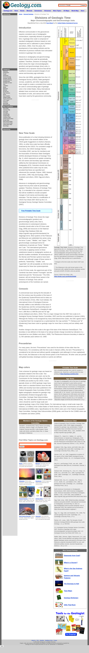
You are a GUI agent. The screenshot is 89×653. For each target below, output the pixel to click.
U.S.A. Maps (6, 100)
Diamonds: (38, 516)
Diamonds (5, 71)
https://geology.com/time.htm (69, 374)
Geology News (6, 81)
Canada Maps (6, 115)
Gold (4, 84)
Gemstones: (39, 481)
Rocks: (21, 463)
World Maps (6, 126)
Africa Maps (6, 108)
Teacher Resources (7, 98)
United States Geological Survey (68, 23)
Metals (4, 87)
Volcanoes (5, 101)
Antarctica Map (6, 109)
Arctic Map (5, 111)
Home (20, 14)
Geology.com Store (7, 82)
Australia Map (6, 114)
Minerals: (38, 463)
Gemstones (5, 75)
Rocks (4, 94)
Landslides (5, 85)
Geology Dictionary (7, 80)
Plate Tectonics (6, 93)
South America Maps (8, 123)
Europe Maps (6, 120)
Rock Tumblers (6, 96)
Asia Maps (5, 112)
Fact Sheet (49, 23)
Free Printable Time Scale (30, 211)
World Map (5, 103)
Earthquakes (6, 72)
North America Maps (8, 121)
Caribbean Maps (7, 117)
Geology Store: (39, 498)
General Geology (7, 77)
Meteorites (5, 88)
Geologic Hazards (7, 78)
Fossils (4, 74)
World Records (6, 104)
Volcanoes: (22, 481)
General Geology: (23, 498)
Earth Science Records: (25, 516)
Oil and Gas (6, 91)
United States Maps (7, 124)
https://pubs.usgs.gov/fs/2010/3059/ (65, 276)
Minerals (5, 90)
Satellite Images (6, 97)
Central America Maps (8, 118)
